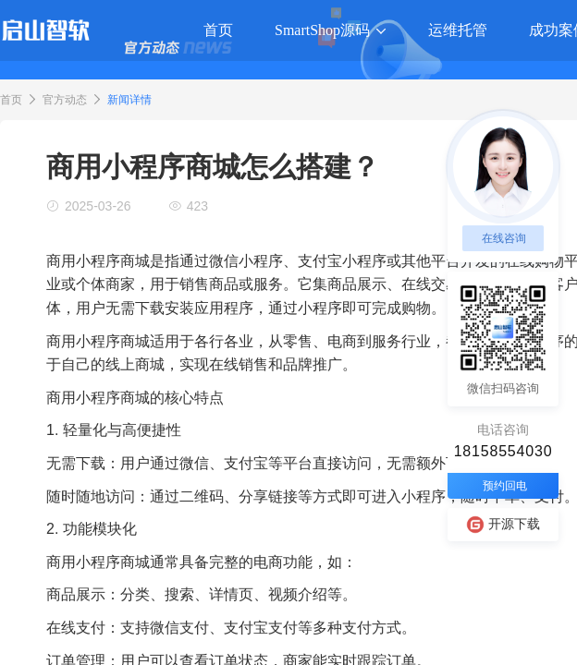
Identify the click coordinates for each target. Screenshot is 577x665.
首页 (11, 99)
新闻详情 (129, 99)
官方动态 (65, 99)
